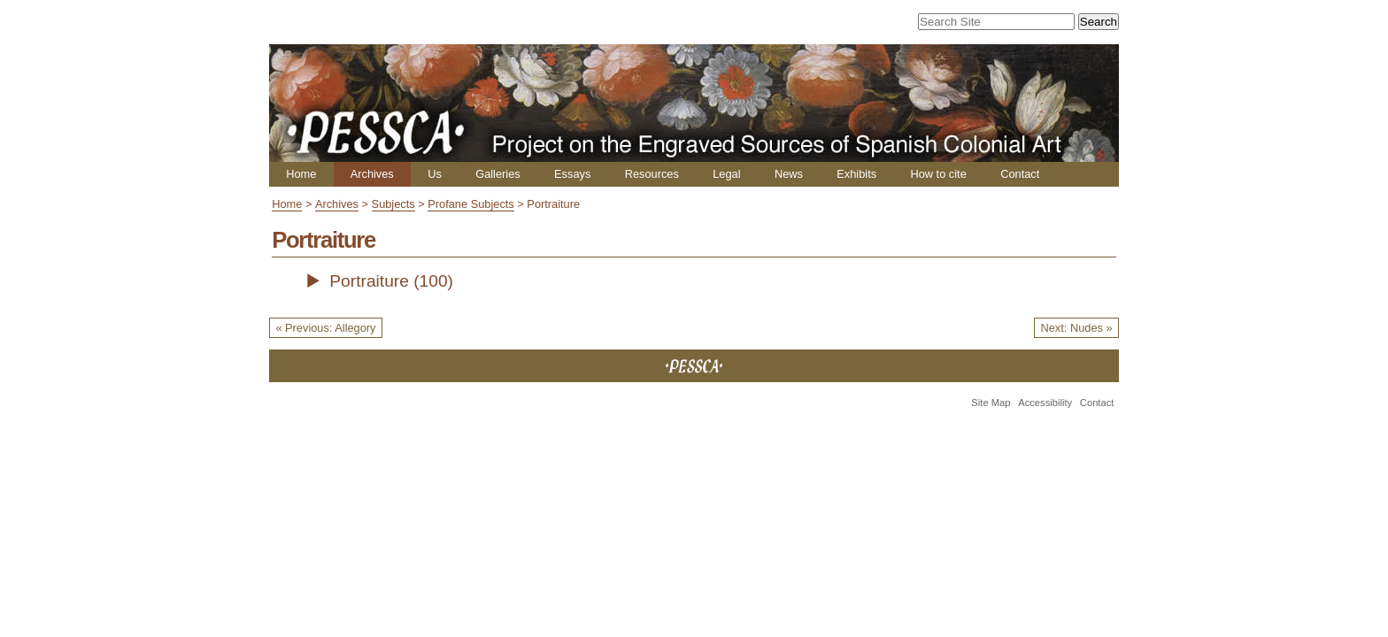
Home (301, 173)
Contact (1019, 173)
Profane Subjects (470, 204)
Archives (372, 173)
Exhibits (856, 173)
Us (435, 173)
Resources (652, 173)
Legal (726, 173)
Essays (572, 173)
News (789, 173)
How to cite (938, 173)
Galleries (497, 173)
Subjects (393, 204)
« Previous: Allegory (325, 327)
